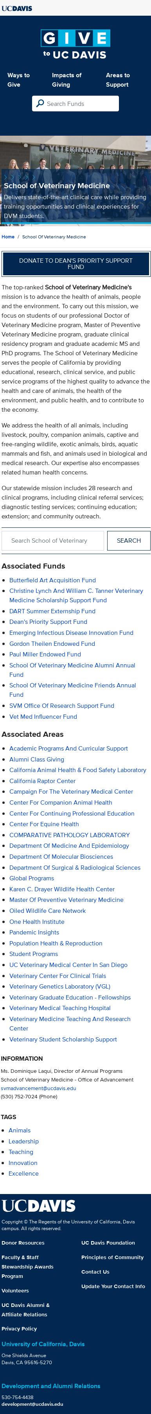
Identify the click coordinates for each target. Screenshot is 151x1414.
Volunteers (15, 1290)
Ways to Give (18, 80)
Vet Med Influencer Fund (43, 716)
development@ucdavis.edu (32, 1404)
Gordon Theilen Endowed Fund (52, 643)
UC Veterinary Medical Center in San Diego (68, 964)
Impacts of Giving (66, 80)
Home (8, 236)
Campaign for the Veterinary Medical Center (71, 791)
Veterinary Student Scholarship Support (63, 1039)
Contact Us (95, 1272)
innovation (23, 1162)
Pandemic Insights (34, 932)
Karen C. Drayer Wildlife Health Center (62, 889)
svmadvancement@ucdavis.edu (38, 1088)
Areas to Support (118, 80)
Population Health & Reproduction (55, 943)
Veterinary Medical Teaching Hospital (60, 1007)
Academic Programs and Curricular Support (68, 748)
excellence (24, 1173)
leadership (24, 1141)
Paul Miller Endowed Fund (45, 654)
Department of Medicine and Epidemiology (69, 845)
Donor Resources (23, 1243)
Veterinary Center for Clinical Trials (57, 975)
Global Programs (31, 878)
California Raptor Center (42, 780)
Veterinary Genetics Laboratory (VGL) (59, 986)
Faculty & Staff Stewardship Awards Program (28, 1266)
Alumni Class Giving (36, 759)
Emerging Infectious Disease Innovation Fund (71, 632)
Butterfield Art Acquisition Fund (52, 580)
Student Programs (33, 953)
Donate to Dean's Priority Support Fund (76, 263)
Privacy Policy (19, 1328)
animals (20, 1130)
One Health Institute (37, 921)
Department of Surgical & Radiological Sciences (74, 867)
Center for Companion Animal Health (60, 802)
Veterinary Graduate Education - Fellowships (70, 997)
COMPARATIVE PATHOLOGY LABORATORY (69, 835)
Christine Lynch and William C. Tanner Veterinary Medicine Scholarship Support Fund (76, 595)
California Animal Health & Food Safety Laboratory (77, 769)
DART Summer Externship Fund (52, 611)
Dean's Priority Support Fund (48, 621)
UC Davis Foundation (108, 1243)
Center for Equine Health (44, 824)
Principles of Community (112, 1257)
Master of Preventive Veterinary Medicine (66, 899)
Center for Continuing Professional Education (72, 813)
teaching (21, 1151)
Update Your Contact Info (113, 1286)
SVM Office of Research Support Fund (61, 705)
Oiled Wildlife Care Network (47, 910)
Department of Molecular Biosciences (61, 856)
